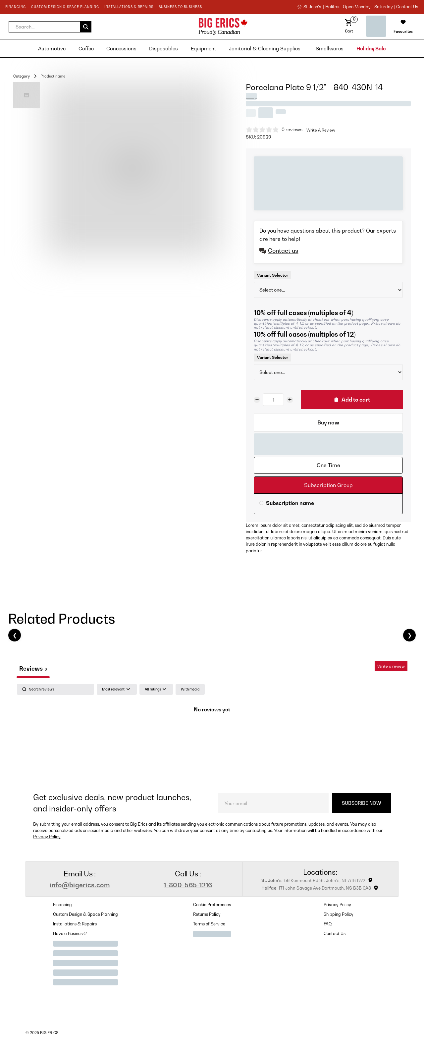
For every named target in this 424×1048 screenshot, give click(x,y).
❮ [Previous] (15, 635)
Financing (62, 904)
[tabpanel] (212, 733)
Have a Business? (70, 933)
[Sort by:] (117, 689)
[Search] (55, 689)
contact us (407, 7)
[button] (50, 26)
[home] (171, 26)
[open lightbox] (132, 169)
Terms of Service (209, 923)
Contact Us (334, 933)
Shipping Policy (338, 914)
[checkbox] (190, 689)
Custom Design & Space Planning (85, 914)
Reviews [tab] (33, 668)
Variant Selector (272, 275)
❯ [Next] (409, 635)
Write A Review (320, 130)
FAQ (328, 923)
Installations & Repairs (75, 923)
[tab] (328, 465)
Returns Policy (207, 914)
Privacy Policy (47, 836)
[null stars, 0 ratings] (274, 129)
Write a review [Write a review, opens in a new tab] (391, 666)
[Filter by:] (156, 689)
